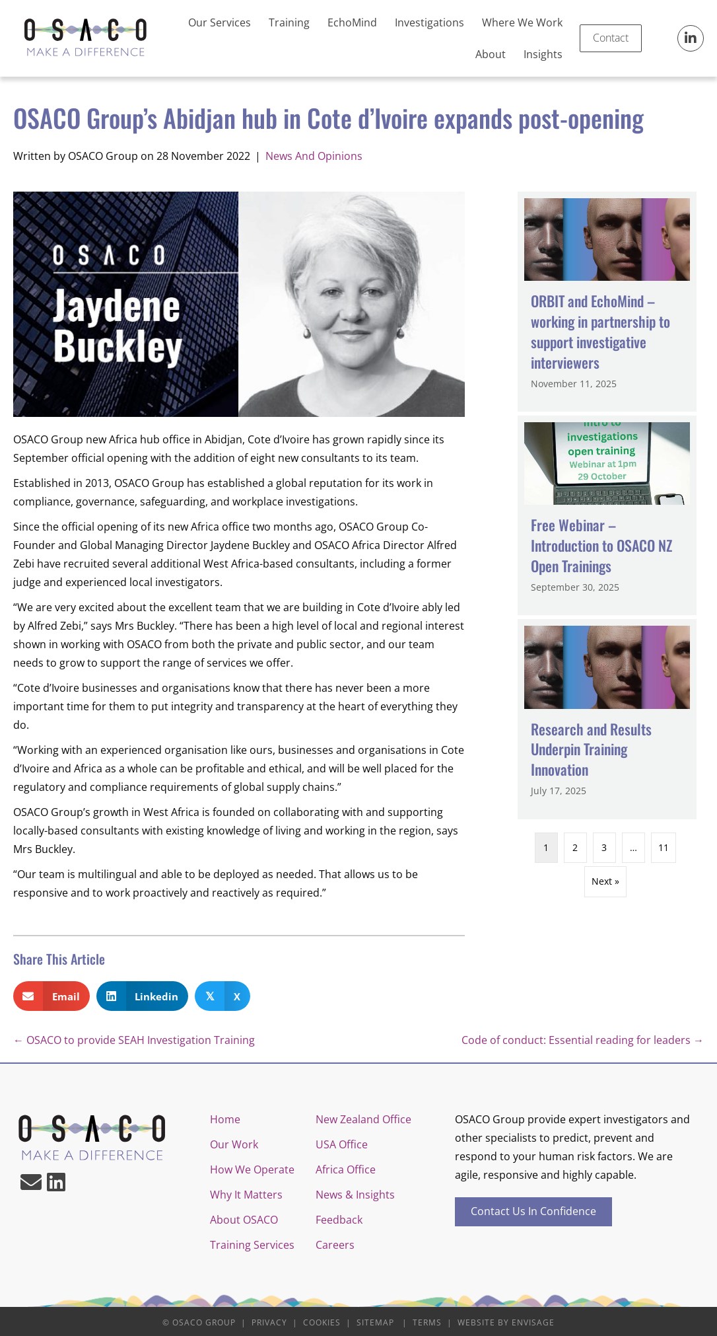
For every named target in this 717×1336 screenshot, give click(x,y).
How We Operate (252, 1169)
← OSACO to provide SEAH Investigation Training (134, 1040)
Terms (427, 1322)
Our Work (234, 1144)
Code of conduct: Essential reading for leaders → (582, 1040)
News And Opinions (313, 156)
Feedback (339, 1219)
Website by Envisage (506, 1322)
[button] (690, 38)
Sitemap (375, 1322)
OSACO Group (204, 1322)
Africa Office (346, 1169)
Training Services (252, 1245)
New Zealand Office (363, 1119)
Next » (605, 881)
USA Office (342, 1144)
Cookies (322, 1322)
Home (225, 1119)
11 (663, 847)
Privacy (269, 1322)
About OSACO (244, 1219)
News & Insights (355, 1194)
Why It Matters (246, 1194)
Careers (335, 1245)
